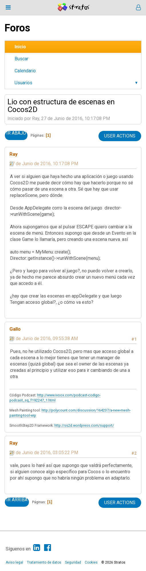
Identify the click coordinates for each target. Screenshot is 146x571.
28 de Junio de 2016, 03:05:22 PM (43, 452)
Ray (13, 154)
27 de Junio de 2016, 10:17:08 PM (43, 163)
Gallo (15, 329)
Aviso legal (14, 562)
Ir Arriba (16, 499)
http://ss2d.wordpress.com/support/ (84, 425)
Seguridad (73, 562)
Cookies (91, 562)
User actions (119, 136)
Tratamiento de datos (44, 562)
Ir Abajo (16, 133)
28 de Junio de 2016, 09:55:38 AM (43, 338)
